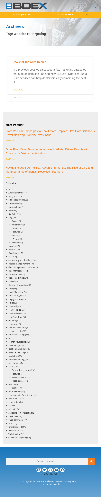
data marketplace (16, 270)
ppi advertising (15, 391)
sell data (12, 409)
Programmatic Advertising (20, 395)
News (11, 366)
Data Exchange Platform (19, 263)
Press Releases (18, 380)
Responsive (13, 402)
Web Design (13, 430)
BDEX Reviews (50, 473)
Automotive (17, 224)
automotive (13, 203)
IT (9, 338)
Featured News (15, 313)
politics (11, 384)
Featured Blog (14, 309)
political (15, 388)
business (12, 246)
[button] (95, 6)
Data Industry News (21, 370)
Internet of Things (16, 334)
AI (9, 189)
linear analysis (14, 345)
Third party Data (15, 420)
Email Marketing (15, 292)
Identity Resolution (17, 327)
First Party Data (15, 317)
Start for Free (65, 14)
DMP (10, 288)
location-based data (17, 348)
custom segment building (20, 260)
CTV (17, 238)
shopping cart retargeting (20, 412)
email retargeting (16, 295)
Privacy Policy (71, 481)
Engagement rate (16, 299)
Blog (10, 217)
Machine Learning (16, 352)
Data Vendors (14, 274)
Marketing (13, 356)
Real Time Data (15, 398)
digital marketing (16, 277)
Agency (15, 221)
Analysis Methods (16, 192)
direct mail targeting (17, 285)
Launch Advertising (17, 341)
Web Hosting (14, 434)
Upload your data (22, 14)
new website (14, 363)
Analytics (12, 196)
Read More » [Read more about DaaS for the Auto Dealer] (18, 90)
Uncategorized (15, 427)
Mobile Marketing (16, 359)
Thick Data (13, 416)
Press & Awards (19, 377)
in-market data (15, 331)
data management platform (21, 267)
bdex (10, 210)
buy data (12, 249)
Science (11, 405)
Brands (15, 228)
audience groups (16, 199)
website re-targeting (17, 437)
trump (11, 423)
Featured (16, 231)
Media (15, 235)
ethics (11, 302)
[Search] (91, 461)
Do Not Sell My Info (51, 484)
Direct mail (13, 281)
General (12, 320)
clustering (12, 256)
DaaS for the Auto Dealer (29, 62)
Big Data (12, 214)
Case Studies (14, 253)
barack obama (15, 207)
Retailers (16, 242)
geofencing (13, 324)
